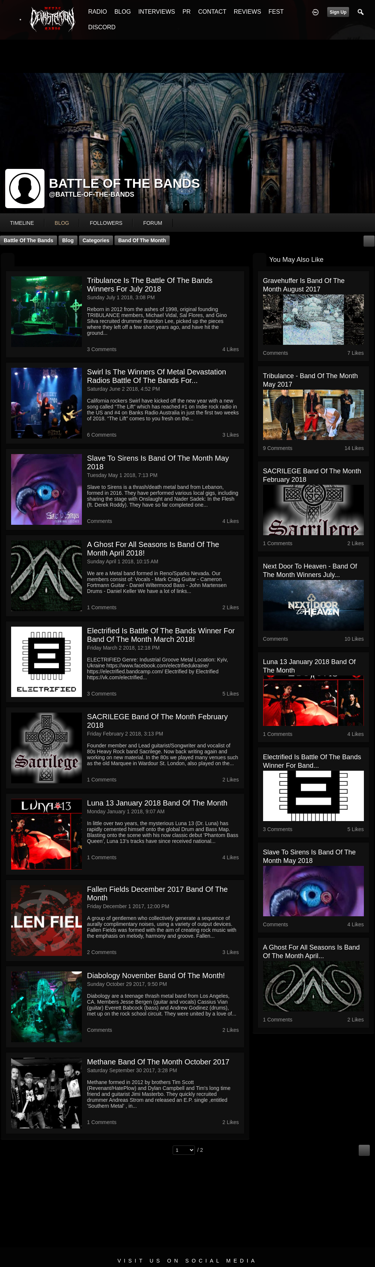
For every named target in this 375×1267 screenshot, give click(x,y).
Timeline (22, 223)
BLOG (123, 12)
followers (106, 223)
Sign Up (338, 12)
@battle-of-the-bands (91, 194)
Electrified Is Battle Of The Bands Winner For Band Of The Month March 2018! (161, 635)
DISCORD (102, 27)
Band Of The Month (142, 240)
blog (62, 223)
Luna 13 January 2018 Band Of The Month (157, 803)
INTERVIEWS (156, 12)
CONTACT (212, 12)
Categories (96, 240)
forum (152, 223)
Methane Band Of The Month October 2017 (158, 1062)
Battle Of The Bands (28, 240)
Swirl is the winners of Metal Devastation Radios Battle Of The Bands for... (156, 376)
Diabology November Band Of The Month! (156, 975)
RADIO (97, 12)
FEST (276, 12)
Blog (68, 240)
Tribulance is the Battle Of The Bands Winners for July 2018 (150, 284)
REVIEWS (247, 12)
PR (186, 12)
